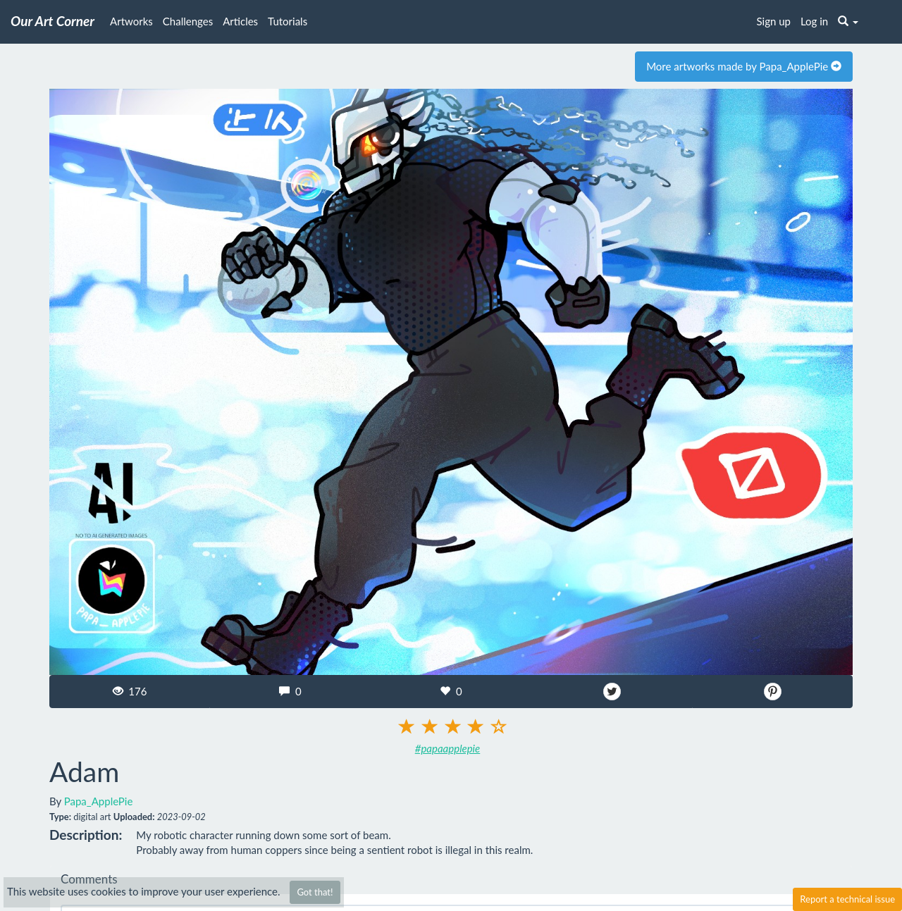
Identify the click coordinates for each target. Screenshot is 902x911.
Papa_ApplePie (98, 801)
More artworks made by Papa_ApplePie (743, 66)
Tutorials (287, 21)
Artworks (131, 21)
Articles (240, 21)
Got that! (315, 892)
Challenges (188, 21)
